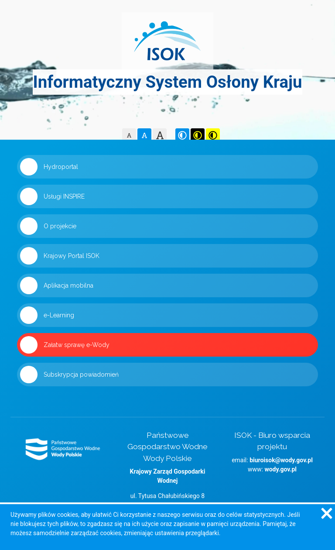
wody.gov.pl (280, 469)
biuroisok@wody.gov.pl (281, 460)
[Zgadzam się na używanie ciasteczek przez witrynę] (326, 513)
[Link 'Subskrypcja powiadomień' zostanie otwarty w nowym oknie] (167, 374)
